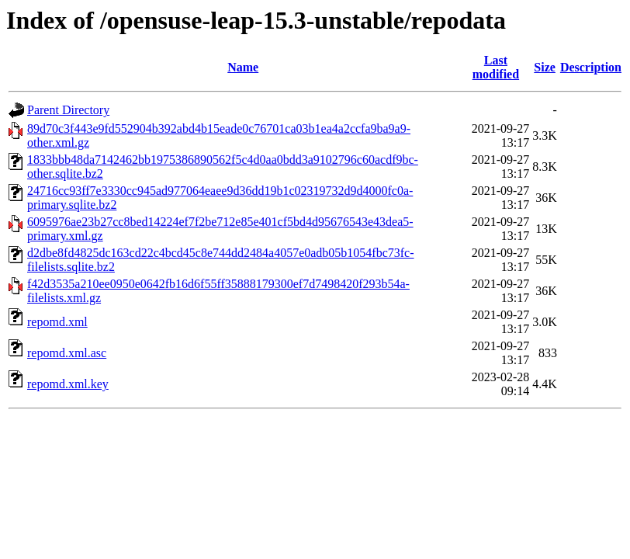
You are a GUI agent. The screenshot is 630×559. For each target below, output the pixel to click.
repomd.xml (57, 321)
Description (590, 67)
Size (545, 67)
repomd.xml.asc (66, 352)
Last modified (495, 67)
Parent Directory (68, 109)
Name (242, 67)
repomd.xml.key (68, 384)
